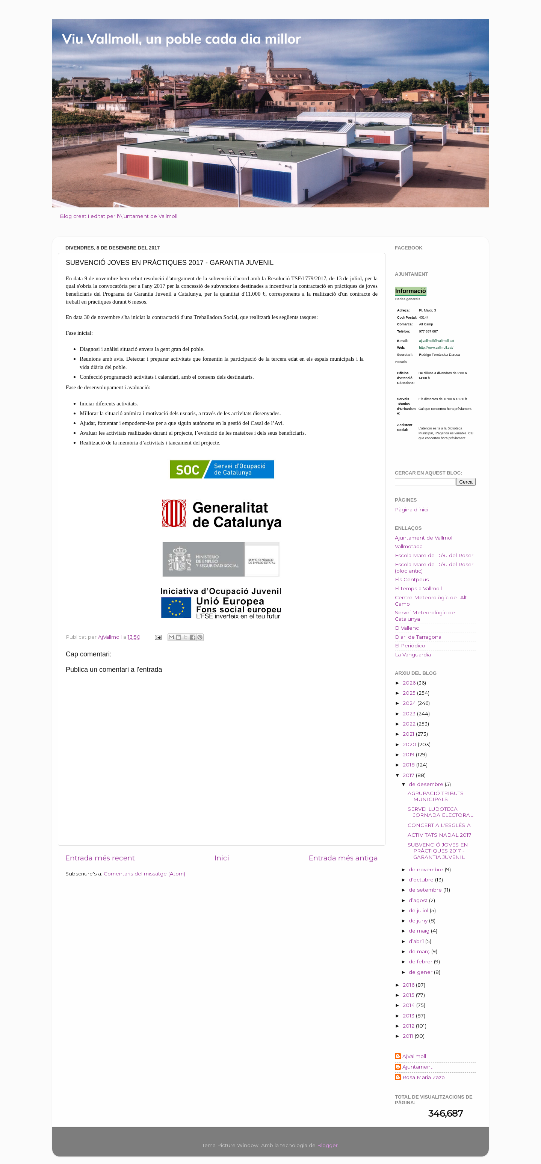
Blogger (327, 1145)
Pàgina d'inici (411, 509)
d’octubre (422, 880)
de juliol (419, 910)
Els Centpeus (412, 579)
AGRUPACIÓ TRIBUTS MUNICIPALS (436, 796)
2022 (410, 724)
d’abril (417, 941)
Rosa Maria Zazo (423, 1077)
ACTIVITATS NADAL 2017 (439, 835)
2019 (409, 754)
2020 (410, 744)
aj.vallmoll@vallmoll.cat (436, 341)
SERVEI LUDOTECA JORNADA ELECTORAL (440, 812)
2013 (409, 1016)
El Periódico (410, 645)
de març (420, 951)
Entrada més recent (100, 858)
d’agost (419, 900)
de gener (421, 972)
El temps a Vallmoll (418, 588)
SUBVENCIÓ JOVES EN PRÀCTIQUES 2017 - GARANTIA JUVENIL (438, 851)
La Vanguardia (413, 655)
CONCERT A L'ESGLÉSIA (439, 825)
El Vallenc (407, 628)
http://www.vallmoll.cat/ (436, 347)
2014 (409, 1005)
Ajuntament (417, 1067)
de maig (420, 931)
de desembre (427, 784)
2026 (410, 683)
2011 (409, 1036)
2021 (409, 734)
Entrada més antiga (343, 858)
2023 (410, 713)
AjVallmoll (414, 1056)
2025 (410, 693)
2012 (409, 1026)
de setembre (426, 890)
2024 (410, 703)
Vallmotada (409, 546)
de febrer (421, 961)
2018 (409, 765)
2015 (409, 995)
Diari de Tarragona (418, 637)
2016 (409, 985)
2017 (409, 775)
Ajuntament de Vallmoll (424, 538)
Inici (222, 858)
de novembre (427, 869)
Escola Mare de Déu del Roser (434, 555)
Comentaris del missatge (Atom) (144, 874)
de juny (419, 921)
